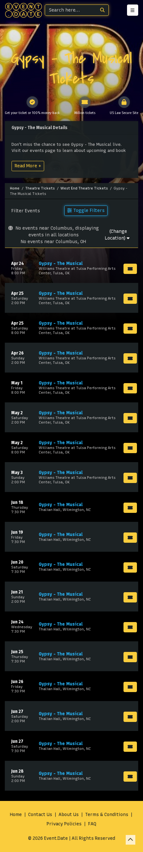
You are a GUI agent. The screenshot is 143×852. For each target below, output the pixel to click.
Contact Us (40, 814)
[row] (71, 268)
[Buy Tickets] (130, 269)
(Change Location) (117, 235)
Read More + (27, 166)
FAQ (92, 824)
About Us (69, 814)
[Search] (71, 10)
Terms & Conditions (106, 814)
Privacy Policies (64, 824)
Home (16, 814)
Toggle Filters (85, 210)
